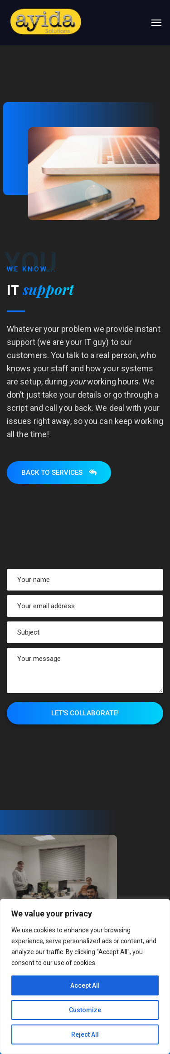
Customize (85, 1010)
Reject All (85, 1034)
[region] (85, 976)
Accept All (85, 985)
